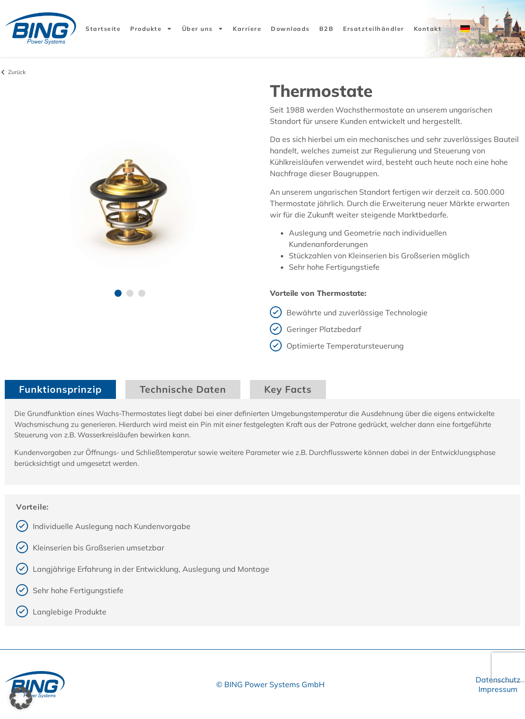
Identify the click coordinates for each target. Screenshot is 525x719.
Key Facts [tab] (288, 389)
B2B (326, 28)
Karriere (247, 28)
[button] (118, 293)
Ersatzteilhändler (373, 28)
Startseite (103, 28)
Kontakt (428, 28)
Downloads (290, 28)
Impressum (497, 689)
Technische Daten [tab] (183, 389)
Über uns (203, 29)
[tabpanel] (262, 442)
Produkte (151, 29)
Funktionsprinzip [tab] (60, 389)
